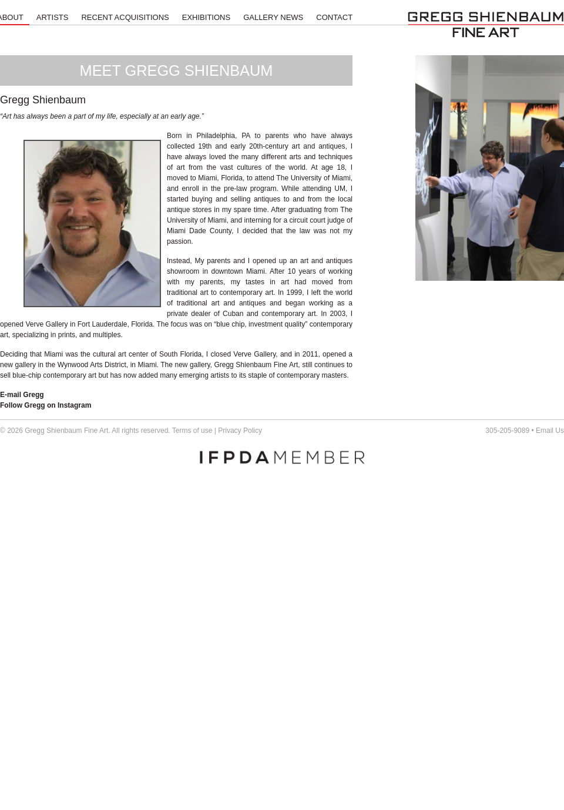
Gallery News (273, 17)
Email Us (550, 430)
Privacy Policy (240, 430)
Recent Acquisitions (125, 17)
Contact (334, 17)
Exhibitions (206, 17)
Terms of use (192, 430)
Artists (52, 17)
